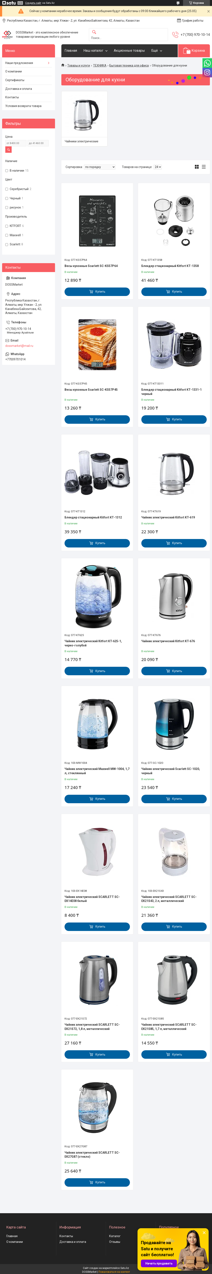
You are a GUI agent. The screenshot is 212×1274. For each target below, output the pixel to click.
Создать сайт (33, 2)
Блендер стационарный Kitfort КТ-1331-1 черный (171, 392)
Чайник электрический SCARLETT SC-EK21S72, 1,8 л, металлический (92, 1027)
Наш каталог (93, 51)
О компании (13, 71)
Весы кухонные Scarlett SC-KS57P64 (91, 266)
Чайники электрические (81, 141)
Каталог (115, 1236)
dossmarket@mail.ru (19, 345)
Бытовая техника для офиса (129, 65)
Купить (100, 291)
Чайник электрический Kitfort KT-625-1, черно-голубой (93, 643)
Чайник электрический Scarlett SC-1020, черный (170, 771)
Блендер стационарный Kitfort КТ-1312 (93, 517)
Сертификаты (14, 80)
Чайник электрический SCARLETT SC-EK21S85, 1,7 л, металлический (169, 1027)
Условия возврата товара (23, 106)
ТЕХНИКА (99, 65)
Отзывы (114, 1241)
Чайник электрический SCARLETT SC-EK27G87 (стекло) (92, 1155)
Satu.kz (124, 1268)
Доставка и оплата (18, 88)
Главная (71, 51)
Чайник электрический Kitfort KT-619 (168, 517)
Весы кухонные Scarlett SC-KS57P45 (91, 389)
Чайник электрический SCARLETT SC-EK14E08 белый (92, 899)
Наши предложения (19, 63)
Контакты (12, 97)
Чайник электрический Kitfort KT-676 (168, 641)
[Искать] (94, 32)
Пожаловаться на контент (114, 1271)
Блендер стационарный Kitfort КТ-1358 (170, 266)
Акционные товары (129, 51)
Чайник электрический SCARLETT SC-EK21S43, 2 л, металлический (169, 899)
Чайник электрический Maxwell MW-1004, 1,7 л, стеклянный (97, 771)
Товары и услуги (78, 65)
